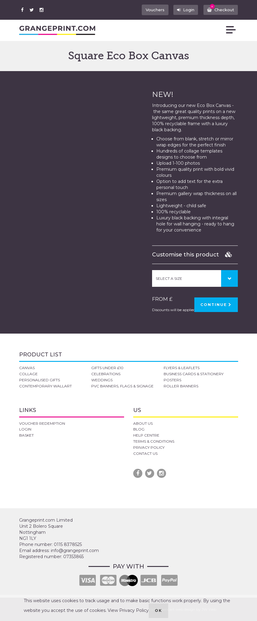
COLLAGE (28, 374)
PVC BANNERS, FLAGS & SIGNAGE (122, 386)
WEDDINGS (102, 380)
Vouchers (151, 9)
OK (158, 610)
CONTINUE (216, 304)
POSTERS (172, 380)
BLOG (138, 429)
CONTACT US (145, 453)
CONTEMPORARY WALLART (45, 386)
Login (183, 9)
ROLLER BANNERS (181, 386)
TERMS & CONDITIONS (153, 441)
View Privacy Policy (128, 610)
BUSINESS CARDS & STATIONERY (194, 374)
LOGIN (25, 429)
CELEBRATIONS (105, 374)
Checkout (219, 8)
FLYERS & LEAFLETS (182, 367)
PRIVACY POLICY (149, 447)
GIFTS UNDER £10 (107, 367)
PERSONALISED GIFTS (39, 380)
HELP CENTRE (146, 435)
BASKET (26, 435)
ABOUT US (143, 423)
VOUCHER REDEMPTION (42, 423)
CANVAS (27, 367)
